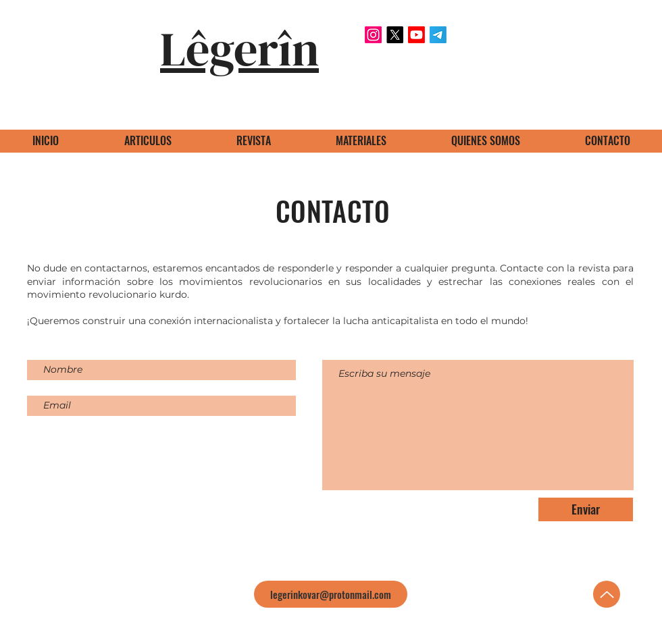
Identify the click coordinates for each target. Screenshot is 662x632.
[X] (394, 34)
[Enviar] (585, 509)
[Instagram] (373, 34)
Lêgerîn (239, 48)
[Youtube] (416, 34)
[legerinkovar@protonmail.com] (330, 594)
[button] (360, 141)
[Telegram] (438, 34)
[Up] (606, 594)
